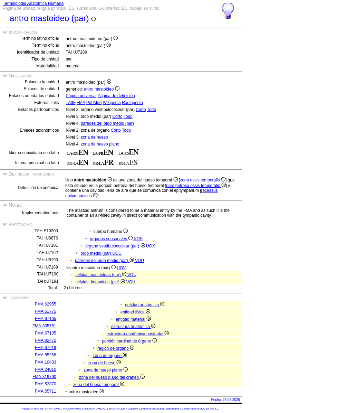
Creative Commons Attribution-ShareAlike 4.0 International (163, 408)
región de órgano (115, 348)
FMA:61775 (45, 311)
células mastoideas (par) (101, 274)
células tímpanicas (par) (101, 282)
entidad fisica (135, 312)
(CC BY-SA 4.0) (209, 408)
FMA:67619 (45, 347)
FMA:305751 (44, 325)
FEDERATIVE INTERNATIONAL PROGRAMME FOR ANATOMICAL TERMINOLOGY (74, 408)
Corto (141, 109)
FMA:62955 (45, 304)
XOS (138, 238)
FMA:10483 (45, 362)
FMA (81, 102)
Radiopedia (132, 102)
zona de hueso (94, 137)
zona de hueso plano (100, 144)
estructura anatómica (133, 326)
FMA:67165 (45, 318)
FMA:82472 (45, 340)
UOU (117, 253)
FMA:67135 (45, 333)
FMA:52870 (45, 384)
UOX (150, 246)
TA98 (71, 102)
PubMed (94, 102)
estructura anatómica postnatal (138, 333)
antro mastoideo (101, 89)
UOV (121, 267)
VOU (139, 260)
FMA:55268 (45, 355)
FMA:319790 (44, 376)
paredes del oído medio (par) (107, 123)
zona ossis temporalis (202, 180)
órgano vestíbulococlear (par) (115, 246)
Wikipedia (112, 102)
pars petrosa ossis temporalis (195, 185)
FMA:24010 (45, 369)
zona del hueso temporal (98, 384)
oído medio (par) (96, 253)
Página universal (81, 95)
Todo (151, 109)
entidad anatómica (144, 304)
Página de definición (116, 95)
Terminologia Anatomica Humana (33, 3)
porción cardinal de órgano (129, 341)
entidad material (133, 319)
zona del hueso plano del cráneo (112, 377)
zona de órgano (110, 355)
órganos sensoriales (112, 238)
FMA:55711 (45, 391)
